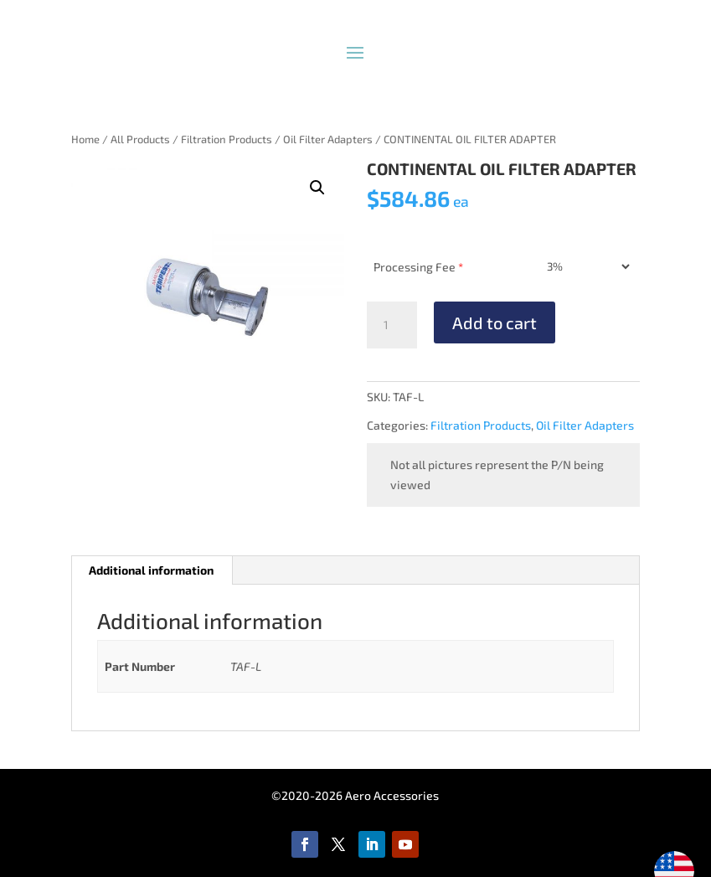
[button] (317, 188)
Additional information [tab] (151, 570)
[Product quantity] (392, 325)
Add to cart (494, 322)
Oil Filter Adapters (328, 139)
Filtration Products (226, 139)
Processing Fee (418, 267)
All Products (140, 139)
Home (85, 139)
